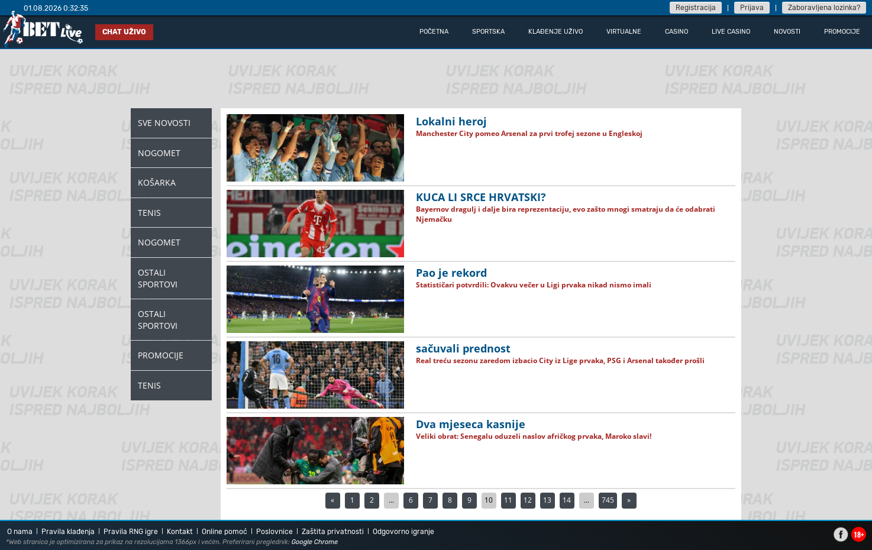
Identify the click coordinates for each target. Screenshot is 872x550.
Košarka (157, 182)
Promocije (160, 355)
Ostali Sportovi (157, 278)
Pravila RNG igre (131, 532)
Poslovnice (274, 532)
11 (508, 500)
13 (547, 500)
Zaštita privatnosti (333, 532)
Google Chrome (315, 542)
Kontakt (180, 532)
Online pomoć (224, 532)
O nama (20, 532)
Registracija (696, 8)
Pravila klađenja (68, 532)
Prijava (752, 8)
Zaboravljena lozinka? (824, 8)
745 (608, 500)
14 (567, 500)
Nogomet (159, 152)
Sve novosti (164, 122)
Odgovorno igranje (403, 532)
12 (528, 500)
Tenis (149, 212)
